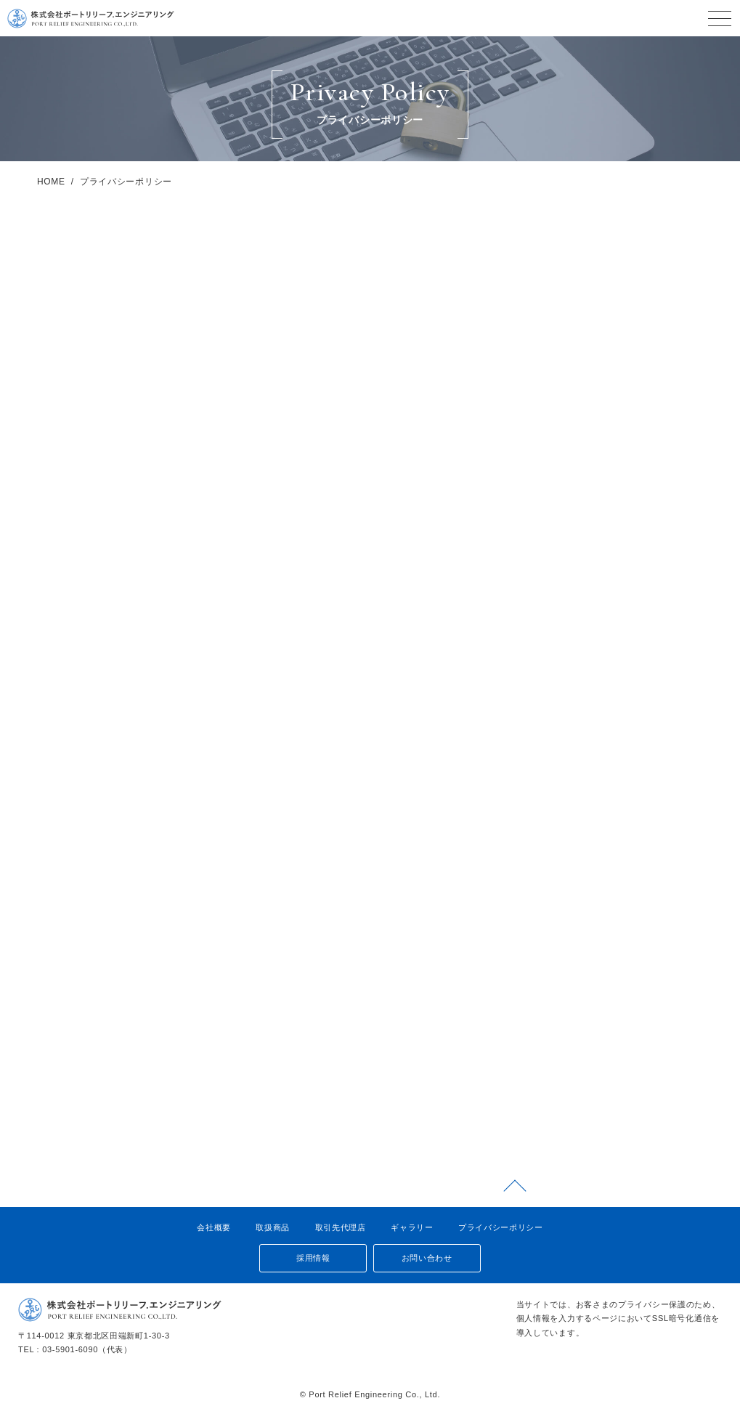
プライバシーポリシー (500, 1227)
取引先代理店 (339, 1227)
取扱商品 (273, 1227)
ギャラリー (412, 1227)
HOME (51, 224)
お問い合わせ (431, 1257)
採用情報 (309, 1257)
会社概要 (214, 1227)
